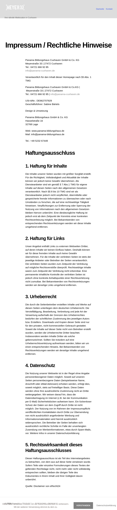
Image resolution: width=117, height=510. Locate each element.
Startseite (100, 9)
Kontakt (109, 9)
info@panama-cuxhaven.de (40, 70)
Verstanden (83, 505)
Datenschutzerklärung (106, 505)
